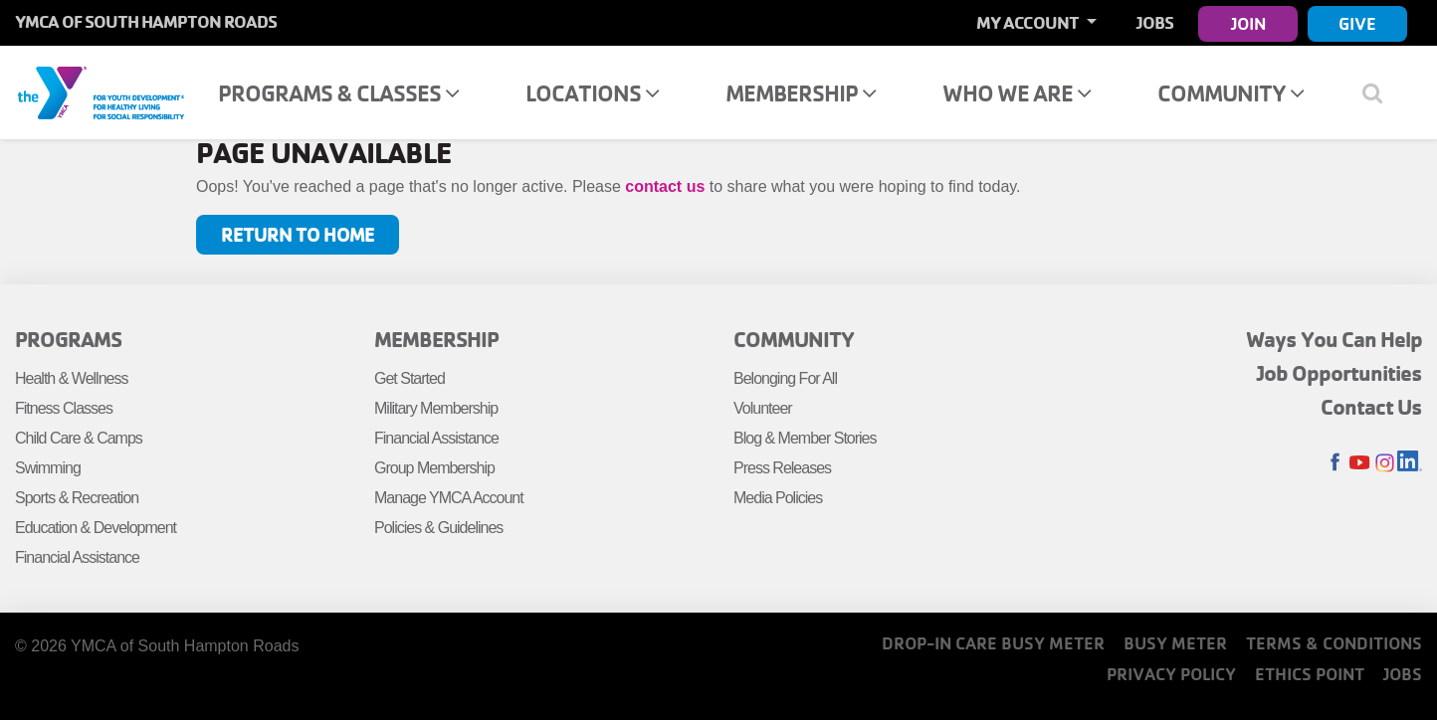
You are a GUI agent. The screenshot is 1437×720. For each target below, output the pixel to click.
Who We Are (1016, 93)
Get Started (409, 378)
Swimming (48, 467)
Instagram (1384, 462)
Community (1230, 93)
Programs (68, 339)
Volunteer (762, 408)
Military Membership (436, 408)
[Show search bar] (1379, 92)
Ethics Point (1309, 673)
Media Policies (777, 497)
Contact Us (1371, 407)
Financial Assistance (77, 557)
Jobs (1154, 22)
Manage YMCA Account (448, 497)
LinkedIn (1409, 462)
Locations (592, 93)
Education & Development (95, 527)
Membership (800, 93)
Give (1357, 23)
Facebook (1335, 462)
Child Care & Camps (78, 438)
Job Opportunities (1339, 373)
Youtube (1359, 462)
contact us (665, 186)
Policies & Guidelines (438, 527)
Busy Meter (1175, 642)
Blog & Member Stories (805, 438)
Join (1248, 23)
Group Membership (434, 467)
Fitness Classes (63, 408)
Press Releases (782, 467)
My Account (1029, 22)
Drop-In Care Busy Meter (993, 642)
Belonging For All (785, 378)
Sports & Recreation (76, 497)
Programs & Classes (338, 93)
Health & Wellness (71, 378)
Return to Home (297, 234)
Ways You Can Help (1334, 339)
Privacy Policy (1171, 673)
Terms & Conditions (1334, 642)
